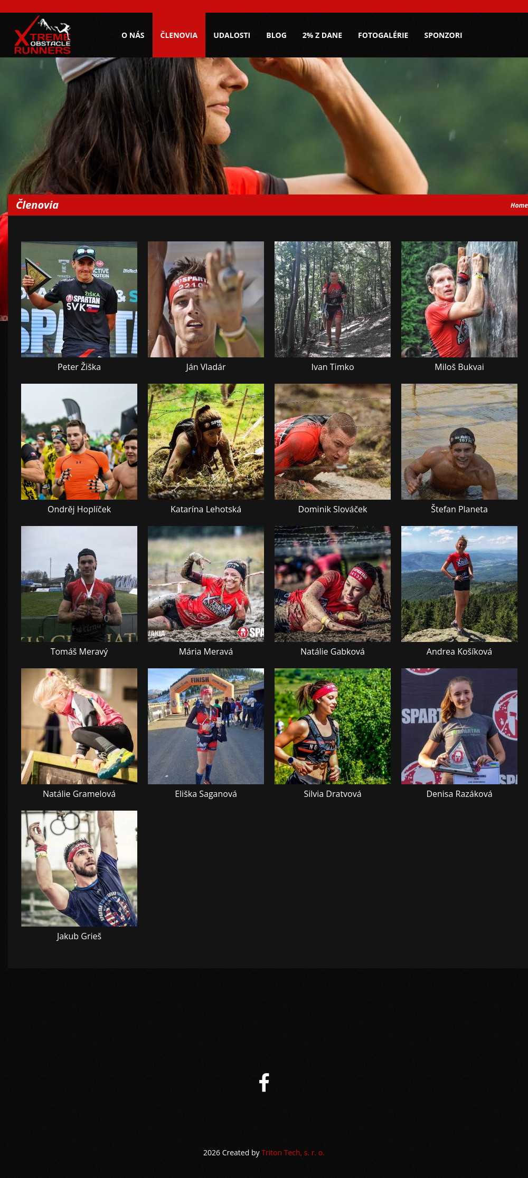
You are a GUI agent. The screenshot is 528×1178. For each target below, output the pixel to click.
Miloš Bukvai (459, 367)
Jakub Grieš (79, 936)
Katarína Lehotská (206, 509)
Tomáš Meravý (79, 651)
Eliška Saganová (206, 794)
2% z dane (322, 35)
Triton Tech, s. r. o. (293, 1152)
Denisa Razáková (459, 794)
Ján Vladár (206, 367)
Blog (276, 35)
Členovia (179, 35)
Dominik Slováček (332, 509)
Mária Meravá (206, 651)
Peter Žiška (79, 367)
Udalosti (231, 35)
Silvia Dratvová (332, 794)
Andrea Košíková (459, 651)
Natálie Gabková (332, 651)
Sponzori (443, 35)
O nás (133, 35)
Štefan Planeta (459, 509)
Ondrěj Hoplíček (79, 509)
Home (519, 205)
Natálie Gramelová (79, 794)
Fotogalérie (383, 35)
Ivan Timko (332, 367)
